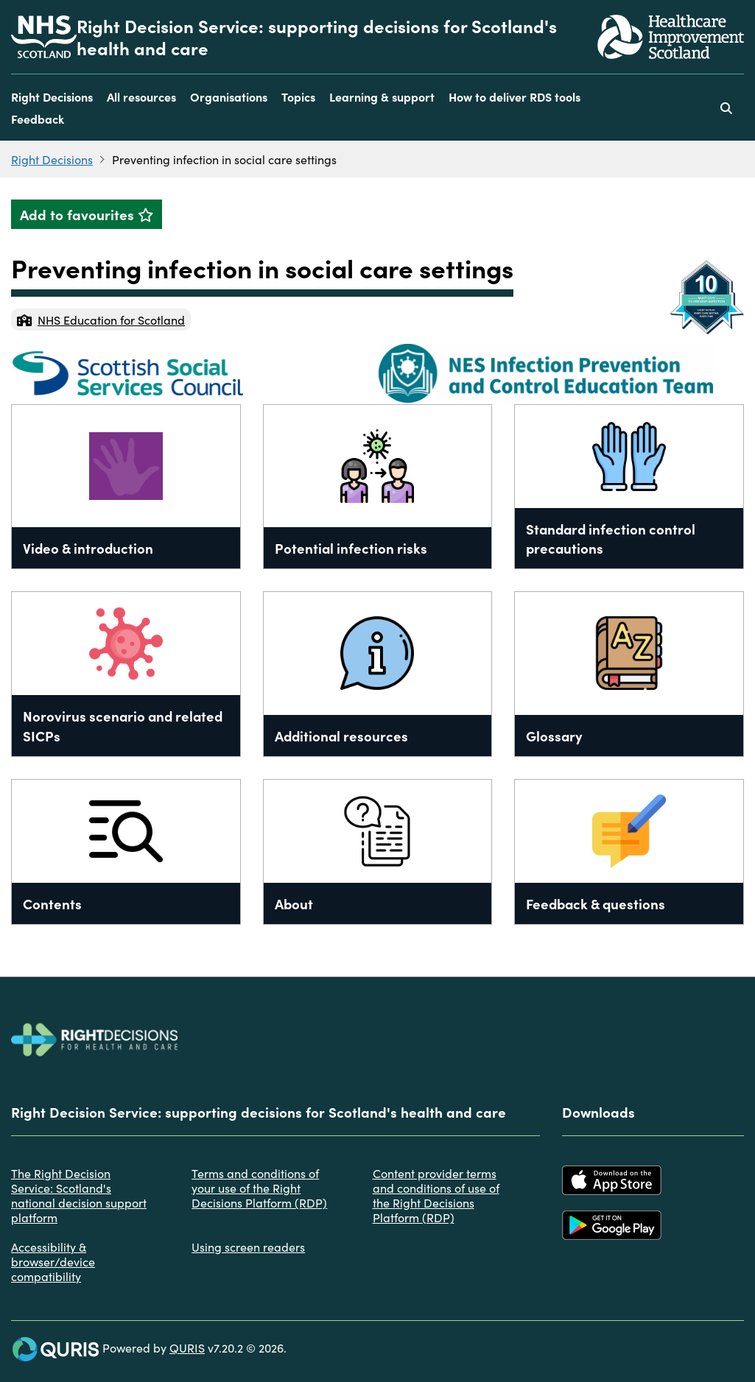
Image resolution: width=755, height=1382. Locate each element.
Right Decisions (52, 96)
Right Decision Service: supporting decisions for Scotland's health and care (317, 37)
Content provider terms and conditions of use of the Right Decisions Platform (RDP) (436, 1195)
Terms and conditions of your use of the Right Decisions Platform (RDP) (259, 1188)
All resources (141, 96)
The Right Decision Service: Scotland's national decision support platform (79, 1195)
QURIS (187, 1347)
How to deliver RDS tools (514, 96)
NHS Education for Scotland (101, 319)
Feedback (37, 118)
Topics (298, 96)
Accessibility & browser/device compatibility (53, 1261)
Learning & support (382, 96)
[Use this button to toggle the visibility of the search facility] (726, 107)
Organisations (228, 96)
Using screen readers (248, 1246)
